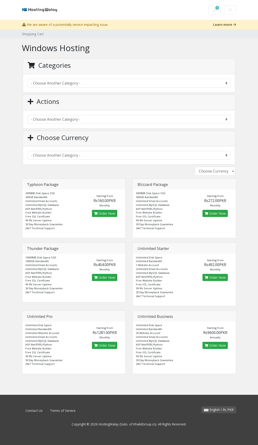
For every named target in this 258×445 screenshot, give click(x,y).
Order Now (104, 213)
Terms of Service (63, 410)
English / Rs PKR (219, 409)
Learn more (224, 24)
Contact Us (34, 410)
